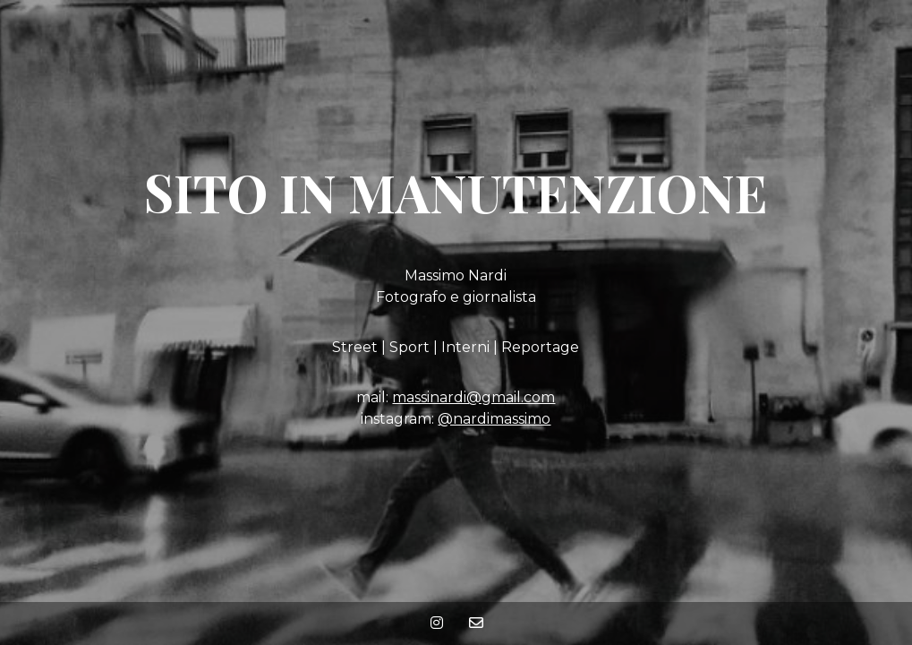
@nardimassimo (494, 418)
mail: (374, 397)
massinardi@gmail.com (473, 397)
